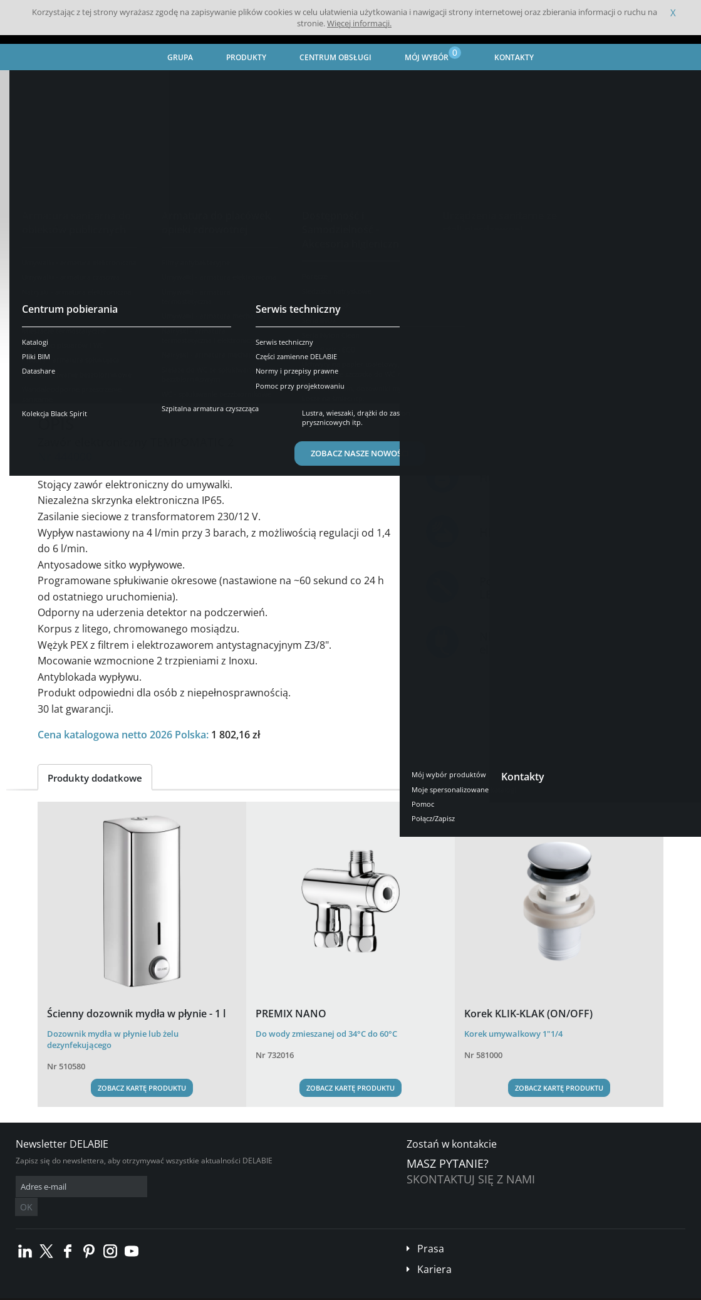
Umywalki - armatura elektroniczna (359, 85)
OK (214, 1187)
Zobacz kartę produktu (142, 1088)
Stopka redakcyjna (254, 1290)
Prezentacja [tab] (74, 379)
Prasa (430, 1230)
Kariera (434, 1250)
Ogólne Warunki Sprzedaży (99, 1290)
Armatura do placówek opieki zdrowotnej (205, 85)
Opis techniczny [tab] (158, 379)
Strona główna (42, 85)
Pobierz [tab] (233, 379)
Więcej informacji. (359, 23)
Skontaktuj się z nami (471, 1179)
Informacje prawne (182, 1290)
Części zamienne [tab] (309, 379)
